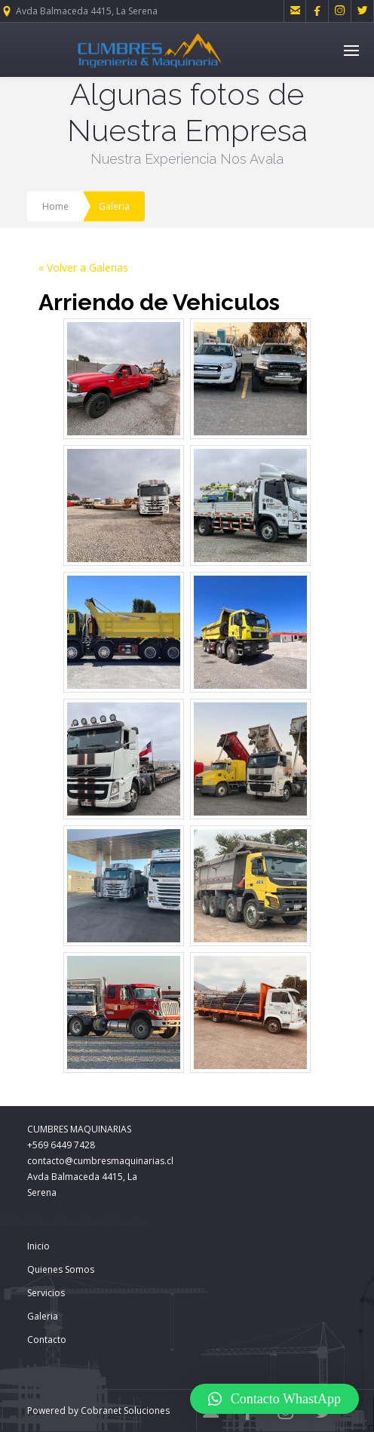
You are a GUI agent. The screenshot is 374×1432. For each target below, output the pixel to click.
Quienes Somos (60, 1269)
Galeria (42, 1316)
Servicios (46, 1292)
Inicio (38, 1246)
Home (55, 206)
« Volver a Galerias (83, 267)
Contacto (46, 1339)
